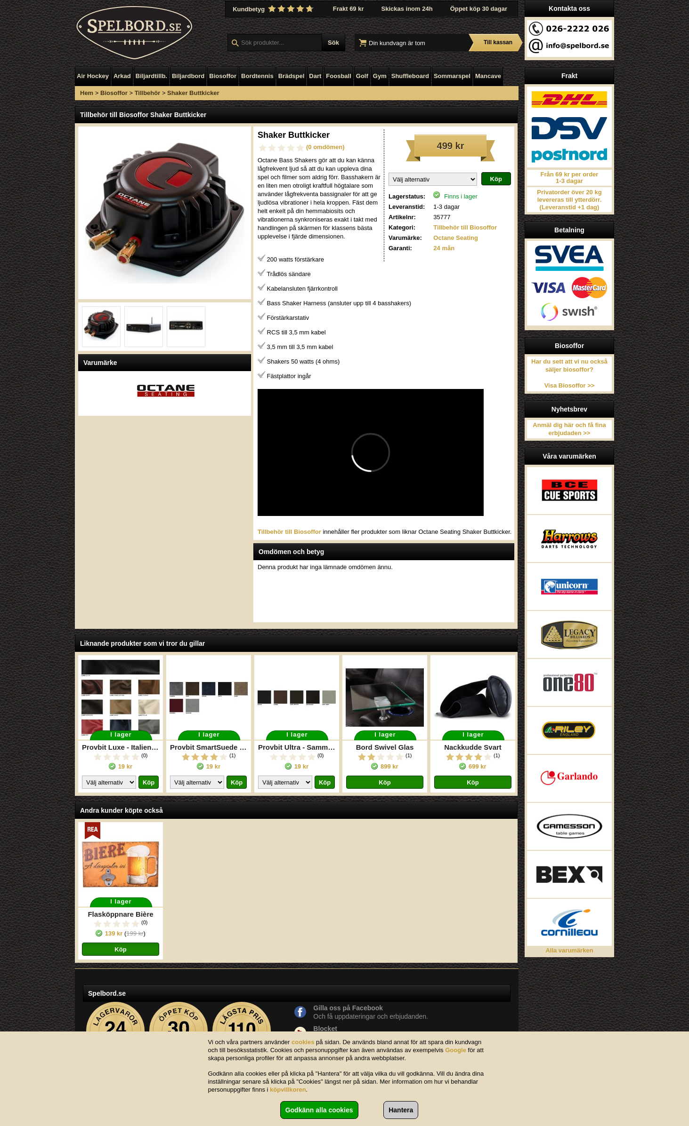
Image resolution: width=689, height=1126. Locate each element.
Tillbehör (148, 92)
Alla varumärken (569, 950)
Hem (86, 92)
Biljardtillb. (151, 75)
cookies (303, 1042)
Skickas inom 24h (407, 8)
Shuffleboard (410, 75)
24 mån (443, 248)
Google (455, 1050)
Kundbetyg (274, 9)
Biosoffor (222, 75)
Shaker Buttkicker (193, 92)
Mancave (488, 75)
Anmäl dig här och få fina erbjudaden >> (569, 428)
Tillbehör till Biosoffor (465, 227)
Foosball (338, 75)
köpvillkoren (288, 1089)
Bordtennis (257, 75)
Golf (362, 75)
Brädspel (291, 75)
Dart (315, 75)
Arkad (122, 75)
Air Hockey (93, 75)
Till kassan (498, 42)
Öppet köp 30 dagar (478, 8)
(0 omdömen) (325, 147)
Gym (380, 75)
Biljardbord (188, 75)
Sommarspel (452, 75)
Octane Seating (455, 237)
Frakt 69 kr (348, 8)
